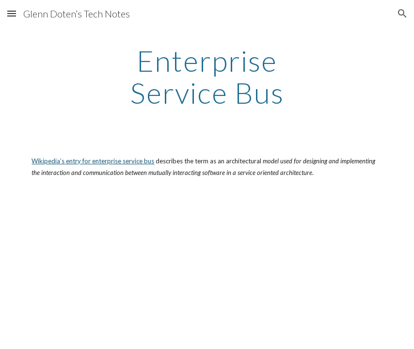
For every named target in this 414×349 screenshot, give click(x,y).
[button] (11, 13)
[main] (207, 76)
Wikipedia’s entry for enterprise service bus (93, 161)
